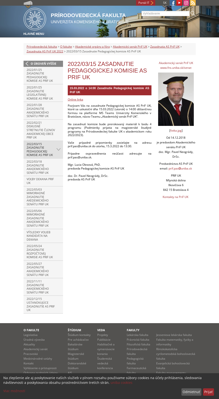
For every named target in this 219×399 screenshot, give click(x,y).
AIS (70, 373)
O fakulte (66, 47)
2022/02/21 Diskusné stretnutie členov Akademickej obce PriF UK (41, 130)
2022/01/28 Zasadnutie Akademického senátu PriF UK (38, 110)
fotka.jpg (176, 130)
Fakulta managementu (171, 373)
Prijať (208, 392)
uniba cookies (121, 382)
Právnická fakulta (138, 340)
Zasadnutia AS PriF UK (165, 47)
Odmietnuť (191, 392)
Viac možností (14, 391)
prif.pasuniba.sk (180, 168)
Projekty (102, 335)
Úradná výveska (34, 340)
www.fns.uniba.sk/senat (175, 68)
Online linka (75, 99)
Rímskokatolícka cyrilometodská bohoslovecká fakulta (175, 354)
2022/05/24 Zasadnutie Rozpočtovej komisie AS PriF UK (40, 251)
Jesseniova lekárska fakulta (174, 335)
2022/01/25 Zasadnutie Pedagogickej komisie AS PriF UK (40, 75)
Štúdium (74, 330)
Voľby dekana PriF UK (40, 181)
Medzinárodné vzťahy (38, 359)
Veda (101, 330)
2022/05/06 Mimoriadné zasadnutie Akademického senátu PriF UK (38, 218)
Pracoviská (31, 354)
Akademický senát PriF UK (130, 47)
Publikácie (104, 340)
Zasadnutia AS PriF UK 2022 (45, 51)
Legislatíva (31, 335)
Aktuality (29, 344)
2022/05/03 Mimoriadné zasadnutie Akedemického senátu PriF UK (38, 197)
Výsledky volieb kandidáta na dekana (38, 236)
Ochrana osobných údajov (41, 373)
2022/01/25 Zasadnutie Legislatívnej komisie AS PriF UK (40, 93)
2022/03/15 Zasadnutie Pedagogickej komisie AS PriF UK (40, 149)
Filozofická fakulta (138, 344)
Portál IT (143, 3)
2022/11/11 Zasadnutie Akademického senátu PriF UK (38, 286)
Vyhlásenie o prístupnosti (40, 368)
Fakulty (133, 330)
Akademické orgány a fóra (92, 47)
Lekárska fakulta (137, 335)
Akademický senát (36, 349)
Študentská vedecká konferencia (105, 363)
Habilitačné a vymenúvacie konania (106, 349)
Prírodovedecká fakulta (42, 47)
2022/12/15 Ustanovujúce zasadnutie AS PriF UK (41, 304)
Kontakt (29, 363)
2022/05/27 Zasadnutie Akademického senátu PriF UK (38, 269)
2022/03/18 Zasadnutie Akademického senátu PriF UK (38, 167)
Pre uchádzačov (78, 340)
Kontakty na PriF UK (175, 197)
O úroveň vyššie (43, 64)
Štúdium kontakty (79, 335)
